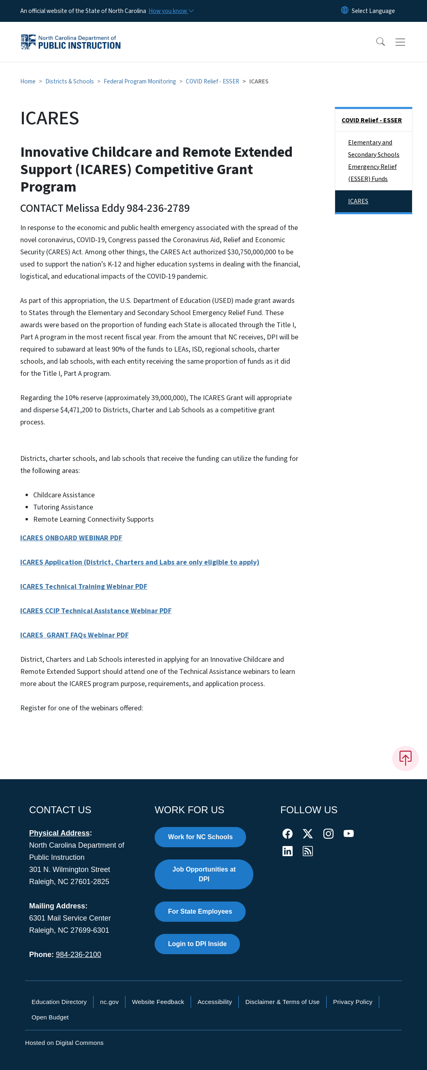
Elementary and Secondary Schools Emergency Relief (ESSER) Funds (373, 160)
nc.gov (109, 1001)
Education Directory (59, 1001)
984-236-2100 (78, 955)
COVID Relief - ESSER (212, 81)
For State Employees (200, 911)
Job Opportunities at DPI (204, 874)
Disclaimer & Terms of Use (282, 1001)
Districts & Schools (69, 81)
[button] (375, 42)
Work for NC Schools (200, 836)
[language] (373, 11)
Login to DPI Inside (197, 943)
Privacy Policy (352, 1001)
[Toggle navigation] (408, 42)
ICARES (358, 201)
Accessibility (215, 1001)
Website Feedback (158, 1001)
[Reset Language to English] (344, 11)
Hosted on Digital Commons (64, 1042)
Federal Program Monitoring (140, 81)
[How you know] (170, 11)
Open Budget (50, 1017)
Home (28, 81)
